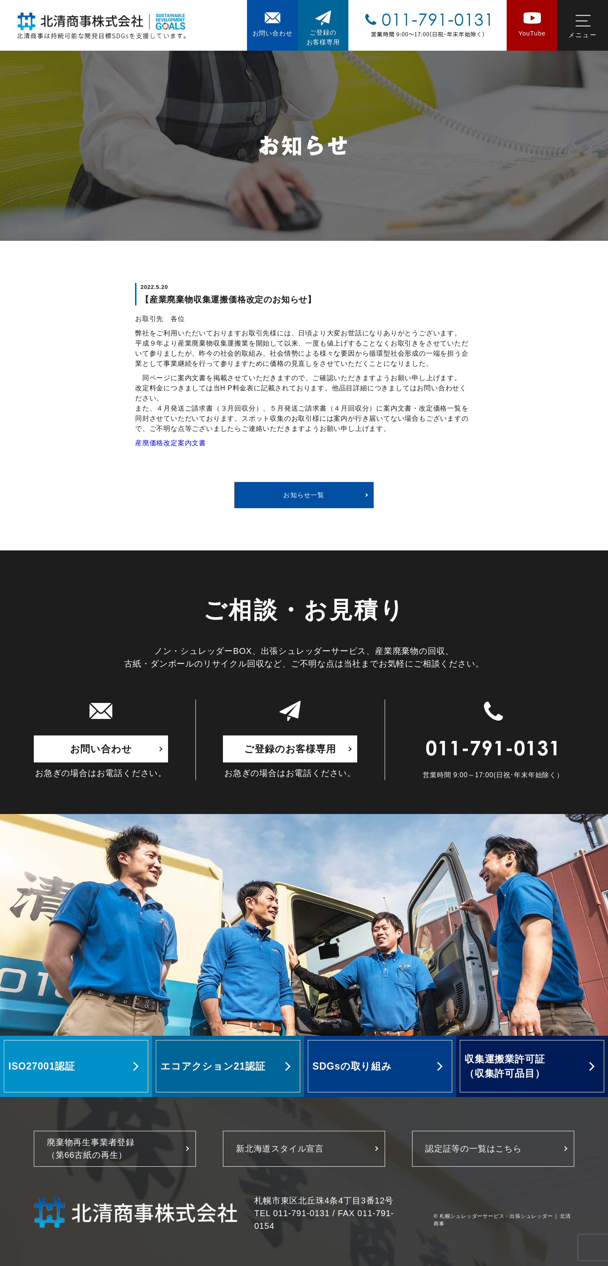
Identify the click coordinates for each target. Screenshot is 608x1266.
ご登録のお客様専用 (290, 748)
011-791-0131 (493, 751)
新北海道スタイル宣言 (280, 1148)
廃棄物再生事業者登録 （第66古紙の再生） (91, 1149)
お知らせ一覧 (303, 494)
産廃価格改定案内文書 (170, 443)
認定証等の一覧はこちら (473, 1148)
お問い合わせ (101, 748)
